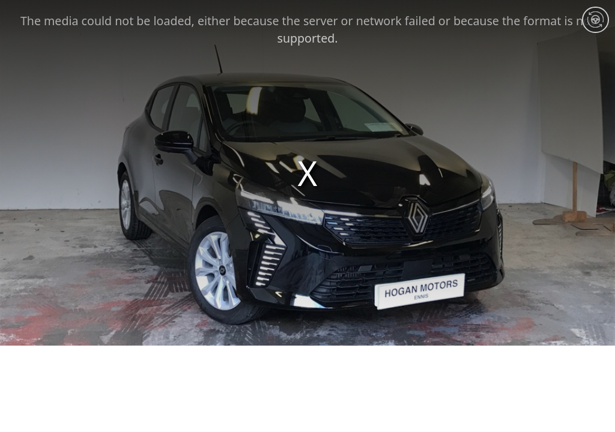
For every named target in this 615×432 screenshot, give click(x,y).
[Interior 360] (595, 20)
